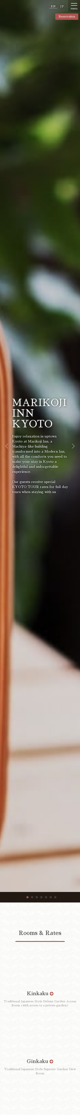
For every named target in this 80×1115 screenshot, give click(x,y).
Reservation (67, 16)
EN (53, 6)
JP (62, 6)
